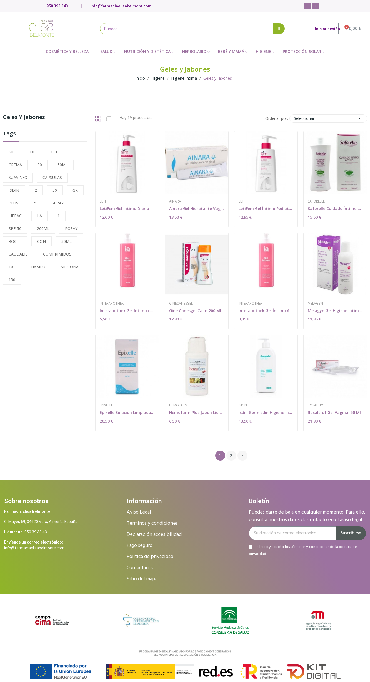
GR (75, 190)
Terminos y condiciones (152, 523)
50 (54, 190)
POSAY (71, 228)
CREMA (15, 164)
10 (11, 266)
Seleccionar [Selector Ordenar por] (328, 118)
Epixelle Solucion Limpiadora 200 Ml (127, 412)
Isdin (243, 405)
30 (40, 164)
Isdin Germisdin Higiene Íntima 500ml (266, 412)
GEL (54, 152)
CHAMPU (37, 266)
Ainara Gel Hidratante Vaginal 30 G (196, 208)
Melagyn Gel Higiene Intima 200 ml (335, 310)
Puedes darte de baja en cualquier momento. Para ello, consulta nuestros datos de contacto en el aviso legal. (307, 516)
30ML (66, 241)
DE (32, 152)
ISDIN (14, 190)
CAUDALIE (18, 254)
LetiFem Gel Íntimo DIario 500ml (127, 208)
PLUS (13, 203)
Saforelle (316, 201)
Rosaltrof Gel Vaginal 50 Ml (334, 412)
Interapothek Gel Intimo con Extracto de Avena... (127, 310)
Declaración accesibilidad (154, 534)
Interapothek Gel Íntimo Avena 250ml (266, 310)
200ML (43, 228)
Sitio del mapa (142, 579)
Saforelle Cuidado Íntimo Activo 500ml (335, 208)
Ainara (175, 201)
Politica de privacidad (150, 556)
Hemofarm (178, 405)
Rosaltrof (317, 405)
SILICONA (70, 266)
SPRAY (58, 203)
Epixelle (106, 405)
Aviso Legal (139, 512)
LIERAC (15, 215)
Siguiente (242, 455)
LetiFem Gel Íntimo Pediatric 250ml (266, 208)
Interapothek (112, 303)
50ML (63, 164)
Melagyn (315, 303)
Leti (103, 201)
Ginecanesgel (181, 303)
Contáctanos (140, 568)
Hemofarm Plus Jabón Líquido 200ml (196, 412)
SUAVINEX (18, 177)
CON (41, 241)
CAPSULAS (52, 177)
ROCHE (15, 241)
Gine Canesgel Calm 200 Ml (195, 310)
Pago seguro (139, 545)
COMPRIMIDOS (57, 254)
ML (11, 152)
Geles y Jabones (24, 117)
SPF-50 (15, 228)
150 (12, 279)
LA (39, 215)
